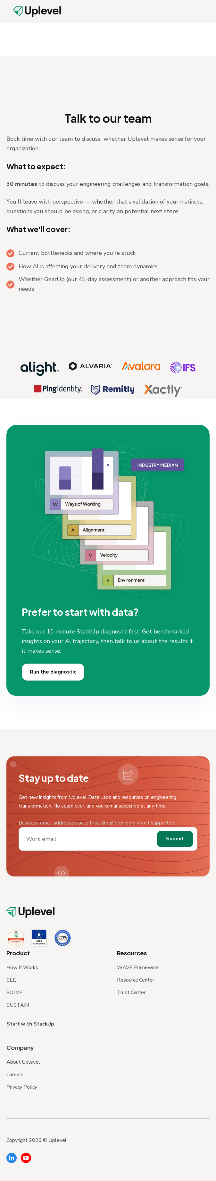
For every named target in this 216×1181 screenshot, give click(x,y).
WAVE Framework (138, 967)
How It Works (22, 967)
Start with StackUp (30, 1023)
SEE (11, 980)
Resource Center (135, 980)
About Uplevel (23, 1062)
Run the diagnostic (53, 678)
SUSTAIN (17, 1005)
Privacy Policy (21, 1087)
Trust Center (131, 992)
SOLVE (14, 992)
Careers (14, 1074)
